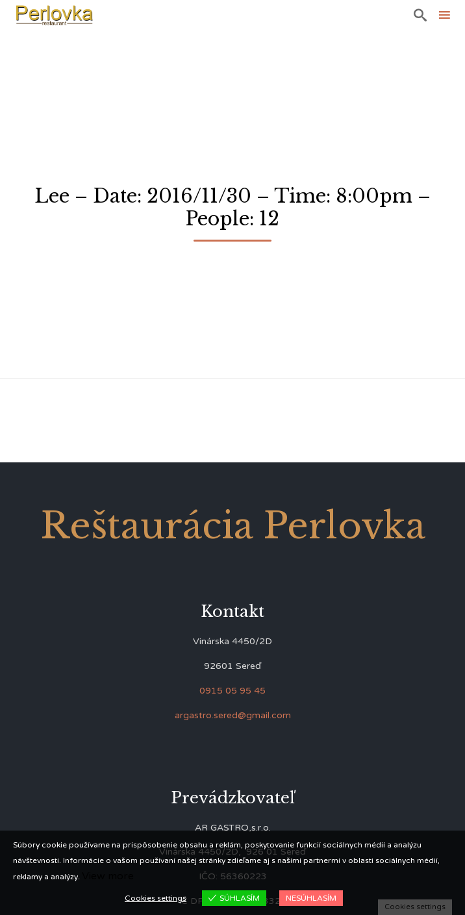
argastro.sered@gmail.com (233, 715)
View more (108, 876)
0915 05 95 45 (232, 690)
